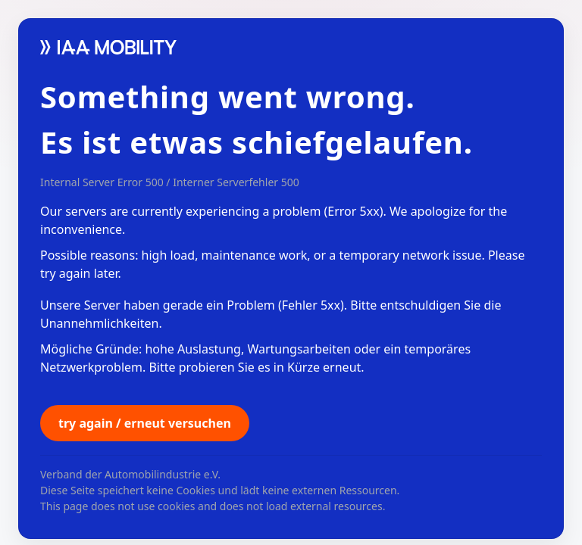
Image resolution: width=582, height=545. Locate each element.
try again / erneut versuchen (144, 423)
